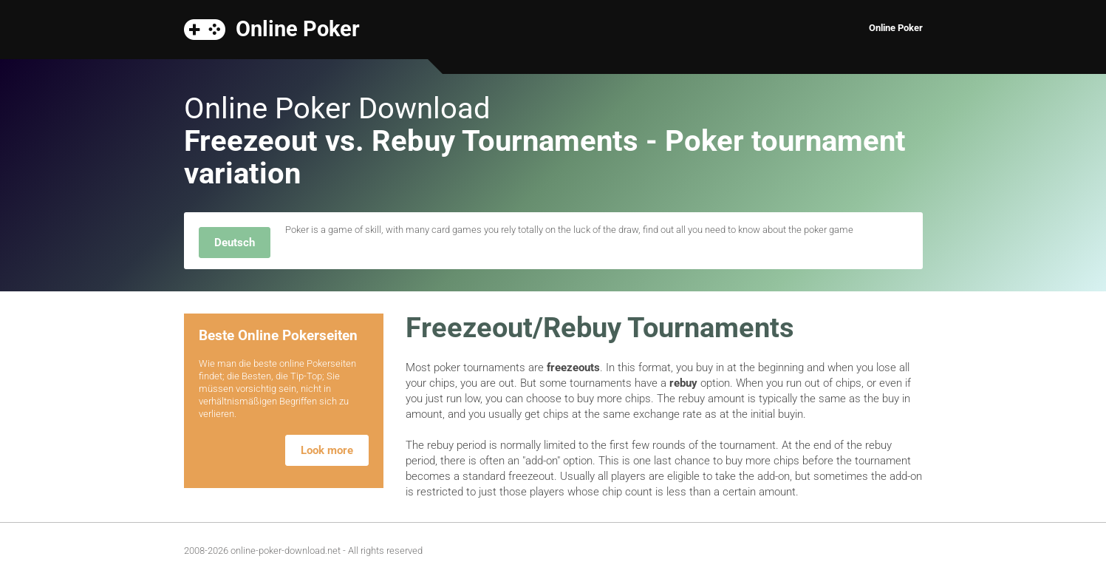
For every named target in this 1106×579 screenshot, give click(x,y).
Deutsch (234, 242)
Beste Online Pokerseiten (278, 335)
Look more (327, 450)
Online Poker (298, 28)
